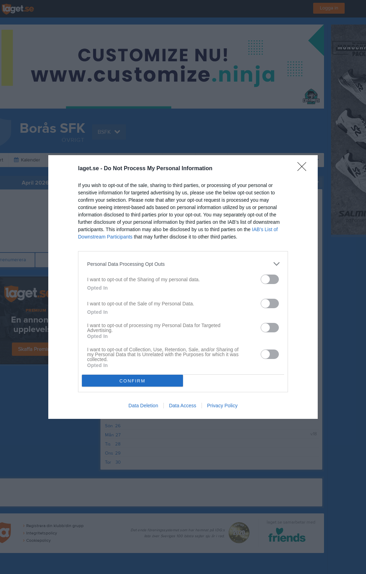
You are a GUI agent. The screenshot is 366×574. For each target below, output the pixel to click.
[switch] (270, 279)
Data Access (182, 405)
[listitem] (183, 264)
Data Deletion (143, 405)
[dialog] (183, 287)
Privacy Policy (222, 405)
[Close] (304, 168)
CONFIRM (132, 380)
